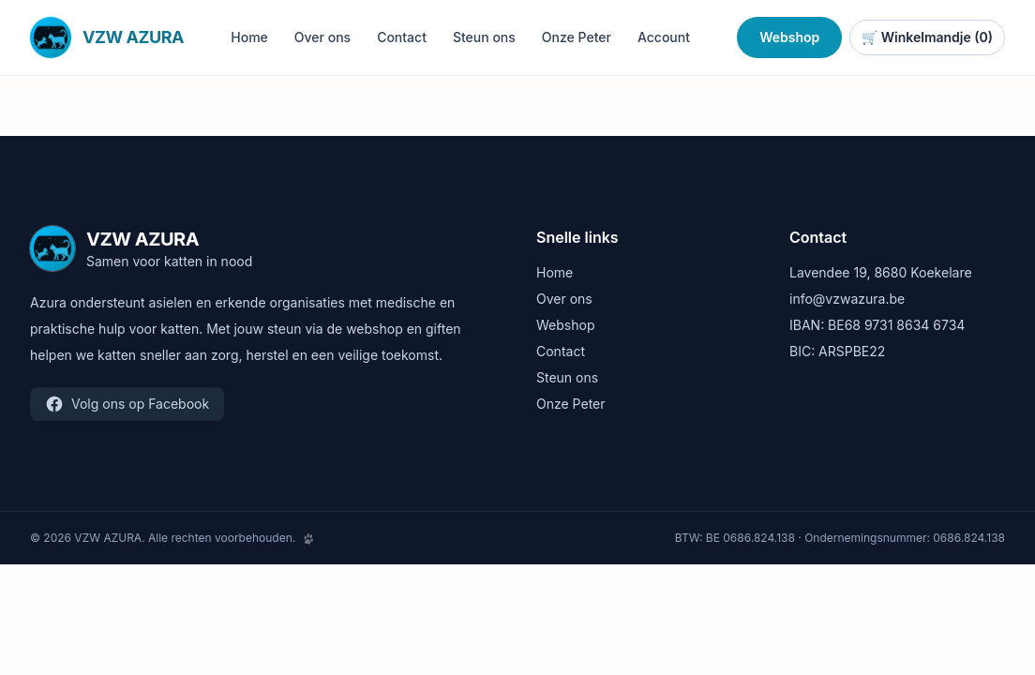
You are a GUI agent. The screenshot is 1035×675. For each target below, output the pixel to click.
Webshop (789, 37)
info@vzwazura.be (847, 299)
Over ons (322, 37)
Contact (402, 37)
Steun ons (484, 37)
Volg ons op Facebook (127, 404)
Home (249, 37)
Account (664, 37)
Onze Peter (576, 37)
